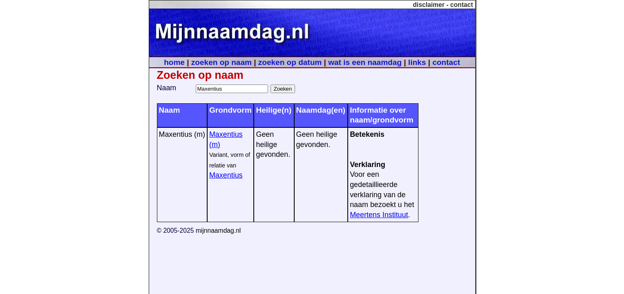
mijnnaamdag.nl (218, 230)
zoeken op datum (290, 62)
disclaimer (429, 4)
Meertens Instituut (379, 215)
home (174, 62)
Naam (167, 88)
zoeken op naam (221, 62)
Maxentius (226, 175)
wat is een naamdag (365, 62)
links (417, 62)
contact (461, 4)
